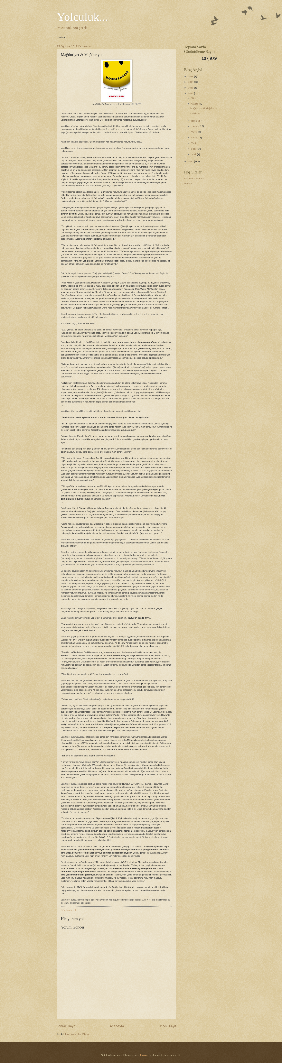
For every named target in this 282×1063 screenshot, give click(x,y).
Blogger (144, 1055)
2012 (191, 93)
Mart (194, 143)
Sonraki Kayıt (66, 1026)
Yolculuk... (82, 16)
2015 (191, 76)
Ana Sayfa (117, 1026)
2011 (191, 161)
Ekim (194, 98)
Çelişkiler (195, 113)
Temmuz (196, 121)
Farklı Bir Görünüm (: (195, 178)
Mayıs (194, 132)
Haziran (195, 126)
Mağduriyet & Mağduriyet (204, 108)
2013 (191, 88)
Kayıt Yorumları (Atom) (77, 1034)
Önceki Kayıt (167, 1026)
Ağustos (195, 104)
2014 (191, 82)
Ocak (194, 154)
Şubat (194, 149)
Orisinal (188, 183)
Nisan (194, 137)
